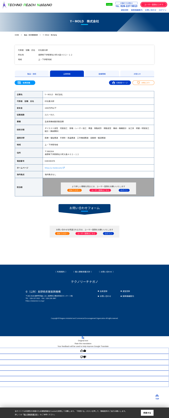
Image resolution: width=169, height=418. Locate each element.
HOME (17, 35)
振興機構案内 (136, 10)
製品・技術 (31, 74)
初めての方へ (74, 190)
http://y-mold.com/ (55, 167)
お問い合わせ (150, 10)
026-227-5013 (128, 6)
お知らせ (137, 74)
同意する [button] (147, 412)
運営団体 (124, 10)
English (109, 4)
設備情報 (102, 74)
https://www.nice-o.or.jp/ (35, 301)
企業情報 (66, 74)
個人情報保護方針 (82, 271)
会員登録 (103, 291)
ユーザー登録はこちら (100, 190)
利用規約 (61, 271)
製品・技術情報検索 (31, 35)
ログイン (162, 10)
